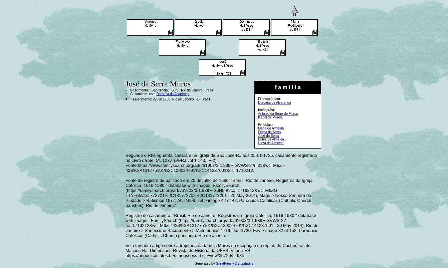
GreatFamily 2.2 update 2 (234, 263)
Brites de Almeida (271, 139)
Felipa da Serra (269, 132)
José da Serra (268, 136)
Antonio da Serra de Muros (278, 113)
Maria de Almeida (271, 128)
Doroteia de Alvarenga (274, 102)
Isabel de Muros (270, 117)
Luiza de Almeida (270, 143)
